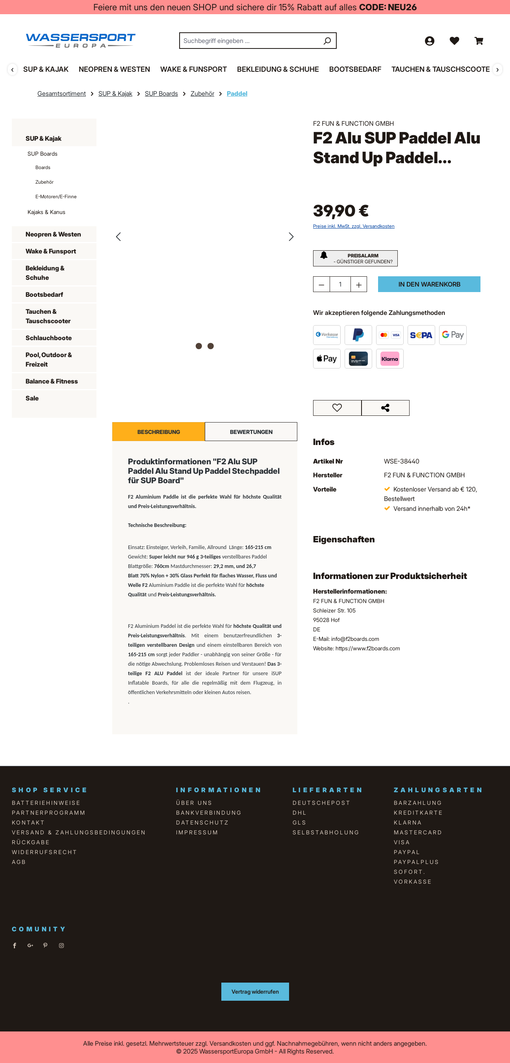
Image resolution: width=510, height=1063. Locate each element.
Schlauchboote (49, 338)
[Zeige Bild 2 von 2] (211, 346)
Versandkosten (230, 1043)
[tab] (158, 431)
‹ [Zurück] (12, 69)
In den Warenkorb (429, 284)
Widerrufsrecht (45, 852)
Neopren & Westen (53, 234)
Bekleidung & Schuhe (45, 272)
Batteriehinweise (46, 802)
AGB (19, 861)
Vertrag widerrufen (255, 991)
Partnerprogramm (49, 812)
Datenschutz (202, 822)
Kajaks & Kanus (46, 212)
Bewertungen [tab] (251, 431)
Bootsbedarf (44, 294)
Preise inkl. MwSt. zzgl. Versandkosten (354, 226)
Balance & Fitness (52, 381)
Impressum (197, 832)
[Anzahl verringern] (321, 284)
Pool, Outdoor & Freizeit (49, 359)
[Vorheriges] (118, 236)
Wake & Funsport (51, 251)
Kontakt (28, 822)
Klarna (408, 822)
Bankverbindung (209, 812)
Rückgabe (31, 842)
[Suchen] (327, 40)
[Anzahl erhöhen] (359, 284)
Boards (42, 167)
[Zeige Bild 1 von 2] (199, 346)
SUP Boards (42, 153)
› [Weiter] (497, 69)
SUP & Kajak (43, 138)
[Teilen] (386, 407)
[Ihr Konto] (429, 40)
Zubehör (44, 182)
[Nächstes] (291, 236)
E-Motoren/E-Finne (56, 196)
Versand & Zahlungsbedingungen (79, 832)
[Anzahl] (340, 284)
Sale (32, 398)
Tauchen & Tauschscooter (48, 316)
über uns (194, 802)
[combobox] (249, 40)
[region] (204, 236)
